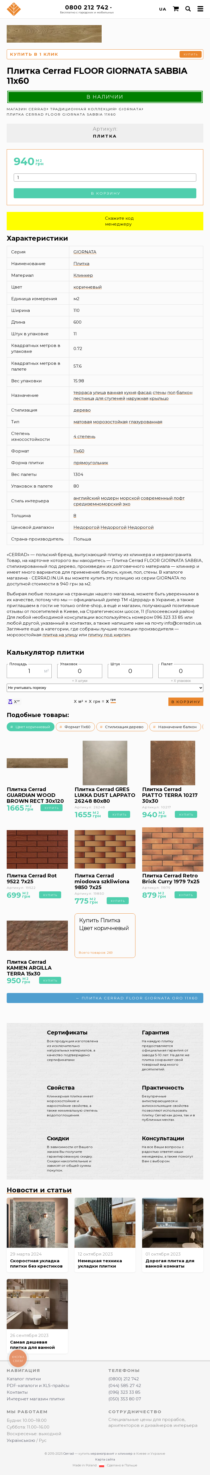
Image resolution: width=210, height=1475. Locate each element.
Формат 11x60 (77, 727)
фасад (144, 392)
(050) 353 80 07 (124, 1398)
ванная (115, 392)
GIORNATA (84, 252)
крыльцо (159, 398)
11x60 (78, 451)
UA (162, 9)
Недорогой (86, 527)
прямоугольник (90, 462)
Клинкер (83, 275)
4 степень (84, 436)
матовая (82, 421)
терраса (82, 392)
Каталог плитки (24, 1378)
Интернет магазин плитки (36, 1398)
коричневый (87, 287)
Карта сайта (105, 1459)
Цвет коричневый (32, 727)
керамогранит (102, 1454)
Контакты (17, 1392)
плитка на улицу (60, 634)
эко (126, 504)
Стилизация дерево (124, 727)
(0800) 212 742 (123, 1378)
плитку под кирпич (109, 634)
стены (159, 392)
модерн (110, 498)
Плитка (81, 263)
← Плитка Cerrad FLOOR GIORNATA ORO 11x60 (137, 998)
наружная (137, 398)
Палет (167, 664)
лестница (83, 398)
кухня (130, 392)
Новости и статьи (39, 1190)
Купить (191, 54)
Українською (21, 1440)
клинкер (125, 1454)
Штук (115, 664)
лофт (179, 498)
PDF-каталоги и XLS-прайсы (38, 1385)
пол (171, 392)
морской (130, 498)
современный (157, 498)
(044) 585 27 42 (124, 1385)
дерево (82, 410)
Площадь (18, 664)
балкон (184, 392)
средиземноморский (97, 504)
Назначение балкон (177, 727)
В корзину (105, 193)
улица (99, 392)
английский (86, 498)
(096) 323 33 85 (124, 1392)
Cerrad (68, 1454)
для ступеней (110, 398)
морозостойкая (110, 421)
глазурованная (145, 421)
